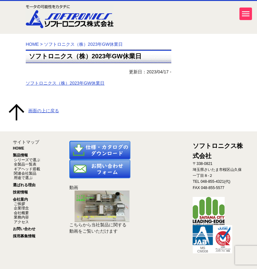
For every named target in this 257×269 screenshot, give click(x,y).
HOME (32, 44)
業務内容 (21, 217)
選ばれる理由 (24, 185)
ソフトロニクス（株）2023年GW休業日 (85, 56)
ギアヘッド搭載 (26, 169)
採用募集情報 (24, 236)
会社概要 (21, 213)
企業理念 (21, 208)
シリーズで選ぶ (26, 160)
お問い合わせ (24, 229)
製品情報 (20, 155)
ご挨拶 (19, 204)
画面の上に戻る (43, 110)
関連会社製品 (24, 173)
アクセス (21, 222)
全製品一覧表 (24, 164)
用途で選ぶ (23, 178)
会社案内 (20, 199)
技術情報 (20, 192)
